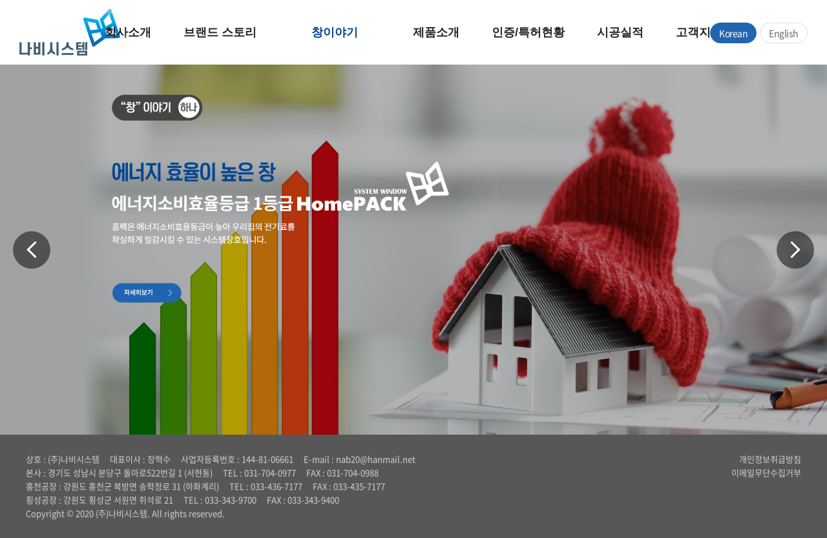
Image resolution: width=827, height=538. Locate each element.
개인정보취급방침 (770, 459)
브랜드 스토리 (219, 32)
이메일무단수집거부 (766, 472)
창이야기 (334, 32)
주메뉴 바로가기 (0, 0)
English (784, 32)
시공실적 (620, 32)
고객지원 (699, 32)
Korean (733, 32)
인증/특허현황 (528, 32)
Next (795, 250)
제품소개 (436, 32)
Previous (31, 250)
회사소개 (128, 32)
